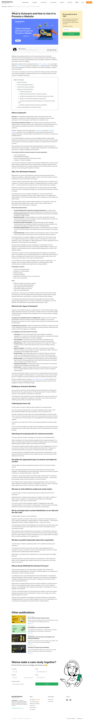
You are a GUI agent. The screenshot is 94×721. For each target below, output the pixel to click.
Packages (34, 2)
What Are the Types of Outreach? (25, 87)
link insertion (38, 130)
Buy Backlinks (25, 2)
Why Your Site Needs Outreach (25, 84)
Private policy (79, 718)
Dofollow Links (32, 705)
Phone (36, 675)
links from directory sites (43, 64)
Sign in (82, 2)
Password (14, 675)
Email (36, 669)
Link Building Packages (34, 701)
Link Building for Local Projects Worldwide (39, 627)
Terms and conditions (71, 718)
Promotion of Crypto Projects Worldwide (38, 647)
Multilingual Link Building (34, 703)
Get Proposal (71, 33)
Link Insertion (44, 2)
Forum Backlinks (33, 707)
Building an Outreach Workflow (25, 89)
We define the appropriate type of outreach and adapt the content (37, 96)
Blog (70, 2)
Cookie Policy (50, 701)
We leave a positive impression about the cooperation (33, 104)
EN (77, 2)
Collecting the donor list (26, 91)
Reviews (62, 2)
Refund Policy (50, 699)
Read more (30, 623)
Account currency (16, 681)
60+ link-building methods (37, 379)
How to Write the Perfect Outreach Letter (38, 618)
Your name (14, 669)
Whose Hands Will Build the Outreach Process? (29, 107)
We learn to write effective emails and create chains (33, 98)
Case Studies (53, 2)
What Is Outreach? (22, 82)
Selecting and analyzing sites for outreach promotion (33, 93)
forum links (19, 65)
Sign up (89, 2)
